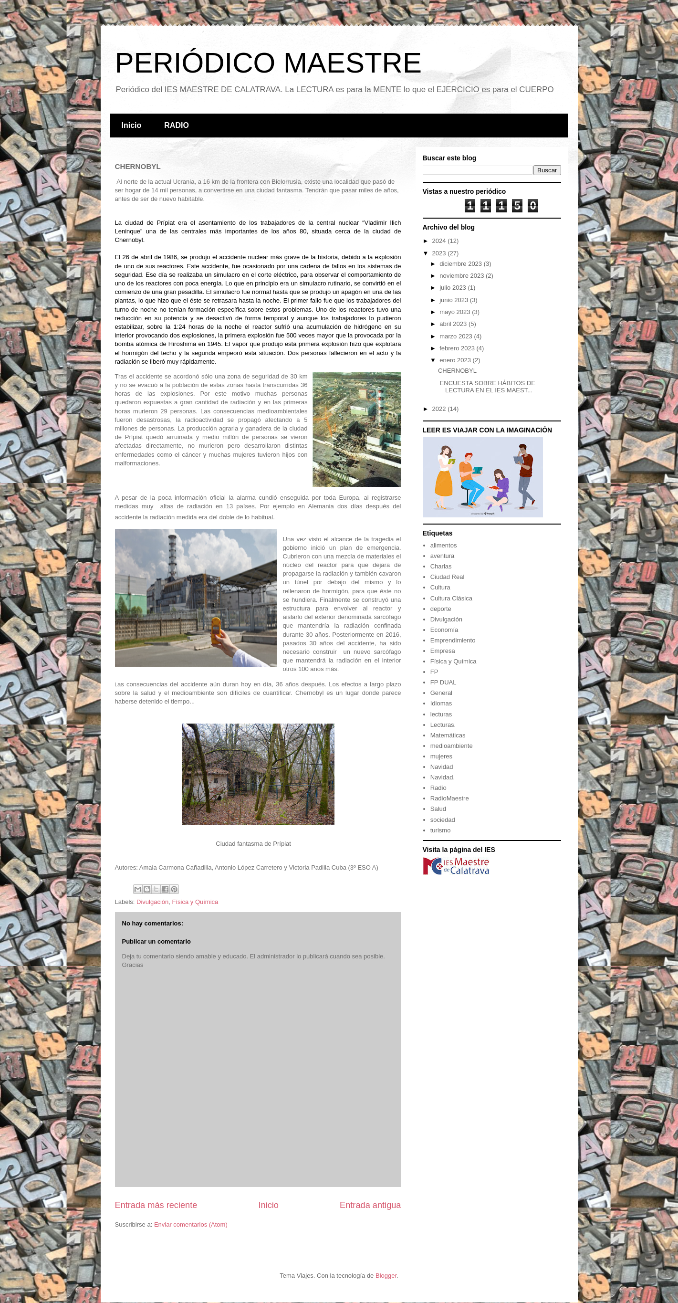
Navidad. (442, 777)
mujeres (441, 756)
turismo (440, 830)
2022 (440, 408)
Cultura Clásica (451, 598)
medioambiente (451, 745)
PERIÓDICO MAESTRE (268, 63)
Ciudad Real (447, 576)
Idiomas (441, 703)
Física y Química (195, 901)
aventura (442, 555)
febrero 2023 (457, 348)
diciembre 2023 (461, 263)
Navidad (441, 766)
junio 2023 (454, 300)
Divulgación (152, 901)
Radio (438, 787)
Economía (444, 629)
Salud (438, 808)
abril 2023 (454, 323)
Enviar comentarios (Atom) (191, 1224)
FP (434, 671)
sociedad (442, 819)
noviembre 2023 (462, 275)
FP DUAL (443, 682)
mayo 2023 (455, 311)
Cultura (440, 587)
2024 (440, 240)
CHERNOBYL (457, 370)
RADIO (176, 125)
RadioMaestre (449, 798)
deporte (440, 608)
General (441, 692)
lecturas (441, 714)
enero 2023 (455, 360)
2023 (440, 253)
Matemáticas (448, 735)
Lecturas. (443, 724)
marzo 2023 (456, 336)
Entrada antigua (370, 1205)
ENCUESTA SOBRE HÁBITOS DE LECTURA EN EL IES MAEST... (486, 386)
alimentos (443, 545)
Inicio (132, 125)
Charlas (441, 566)
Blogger (386, 1275)
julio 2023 (453, 287)
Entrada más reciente (156, 1205)
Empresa (442, 650)
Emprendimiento (453, 640)
